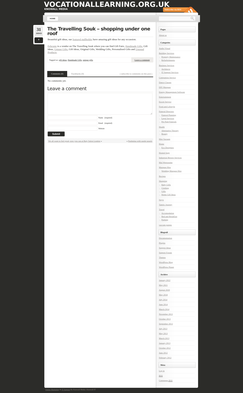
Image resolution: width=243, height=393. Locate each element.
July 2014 (163, 299)
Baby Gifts (166, 185)
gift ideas (63, 60)
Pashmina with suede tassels (140, 141)
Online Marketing (52, 390)
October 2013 (165, 319)
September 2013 (166, 324)
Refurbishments (168, 60)
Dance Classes (165, 82)
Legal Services (167, 118)
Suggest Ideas (165, 248)
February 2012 (165, 357)
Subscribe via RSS (173, 9)
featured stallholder (82, 39)
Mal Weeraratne (166, 162)
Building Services (166, 53)
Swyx (161, 200)
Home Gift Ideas (168, 194)
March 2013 (164, 338)
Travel (161, 209)
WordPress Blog (166, 262)
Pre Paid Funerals (169, 121)
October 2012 (165, 348)
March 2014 (164, 309)
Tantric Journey (165, 204)
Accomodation (167, 213)
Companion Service (167, 77)
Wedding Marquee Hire (171, 171)
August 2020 (164, 290)
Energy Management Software (172, 92)
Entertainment (165, 97)
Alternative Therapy (170, 130)
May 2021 (163, 285)
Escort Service (165, 102)
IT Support (66, 390)
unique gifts (88, 60)
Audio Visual (164, 48)
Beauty (164, 134)
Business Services (166, 65)
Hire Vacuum (164, 139)
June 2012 (163, 353)
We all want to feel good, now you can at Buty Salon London (74, 141)
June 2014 (163, 304)
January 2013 (164, 343)
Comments (166, 380)
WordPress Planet (166, 267)
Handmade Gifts (133, 46)
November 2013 (166, 314)
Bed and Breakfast (169, 216)
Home (161, 144)
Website (101, 128)
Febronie (52, 46)
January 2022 (164, 280)
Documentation (165, 238)
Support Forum (165, 252)
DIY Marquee (165, 87)
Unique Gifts (61, 49)
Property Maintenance (170, 57)
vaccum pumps (165, 225)
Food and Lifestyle (167, 106)
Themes (162, 257)
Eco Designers (167, 147)
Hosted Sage (164, 153)
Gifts (163, 191)
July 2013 (163, 328)
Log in (162, 371)
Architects (165, 69)
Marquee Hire (165, 167)
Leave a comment (142, 60)
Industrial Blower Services (170, 157)
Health (162, 127)
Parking (164, 220)
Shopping (163, 181)
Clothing (165, 188)
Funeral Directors (166, 111)
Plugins (162, 243)
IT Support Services (170, 72)
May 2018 (163, 295)
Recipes (162, 176)
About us (163, 35)
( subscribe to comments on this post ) (136, 74)
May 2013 (163, 333)
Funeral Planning (168, 115)
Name (105, 118)
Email (105, 123)
